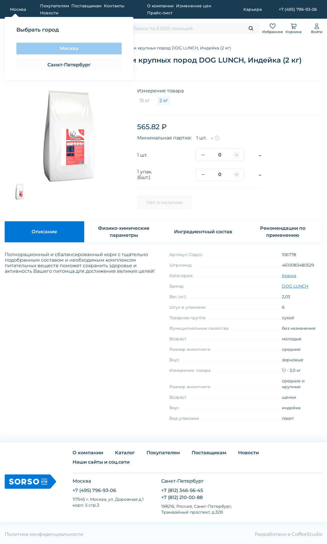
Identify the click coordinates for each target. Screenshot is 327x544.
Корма (289, 275)
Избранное (272, 28)
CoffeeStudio (307, 534)
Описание (44, 231)
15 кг (145, 100)
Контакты (114, 5)
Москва (69, 48)
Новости (49, 12)
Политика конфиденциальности (44, 534)
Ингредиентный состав (203, 231)
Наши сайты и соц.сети (101, 462)
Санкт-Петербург (69, 65)
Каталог (125, 452)
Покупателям (54, 5)
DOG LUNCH (295, 286)
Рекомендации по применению (282, 231)
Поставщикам (86, 5)
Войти (316, 28)
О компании (160, 5)
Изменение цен (193, 5)
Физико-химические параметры (123, 231)
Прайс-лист (160, 12)
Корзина (293, 28)
